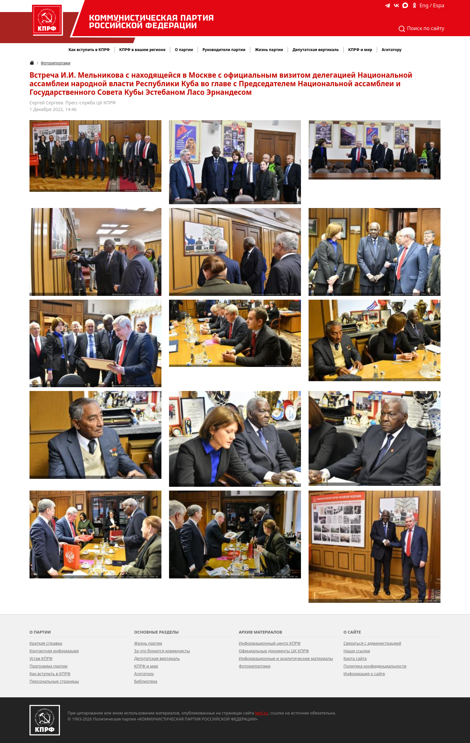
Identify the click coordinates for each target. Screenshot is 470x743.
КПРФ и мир (146, 666)
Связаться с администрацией (372, 643)
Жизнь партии (148, 643)
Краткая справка (45, 643)
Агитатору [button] (391, 49)
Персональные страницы (54, 681)
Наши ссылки (356, 651)
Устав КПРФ (40, 658)
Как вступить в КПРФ (89, 49)
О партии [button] (184, 49)
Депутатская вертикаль (157, 658)
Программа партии (48, 666)
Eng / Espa (432, 5)
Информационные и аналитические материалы (286, 658)
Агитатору (144, 673)
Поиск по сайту (421, 29)
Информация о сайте (364, 673)
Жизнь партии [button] (269, 49)
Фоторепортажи (55, 63)
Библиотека (145, 681)
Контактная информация (54, 651)
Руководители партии (223, 49)
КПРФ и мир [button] (360, 49)
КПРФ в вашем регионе (142, 49)
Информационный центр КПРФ (270, 643)
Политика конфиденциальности (374, 666)
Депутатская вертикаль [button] (315, 49)
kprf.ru (261, 713)
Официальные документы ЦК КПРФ (274, 651)
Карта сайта (355, 658)
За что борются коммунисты (162, 651)
